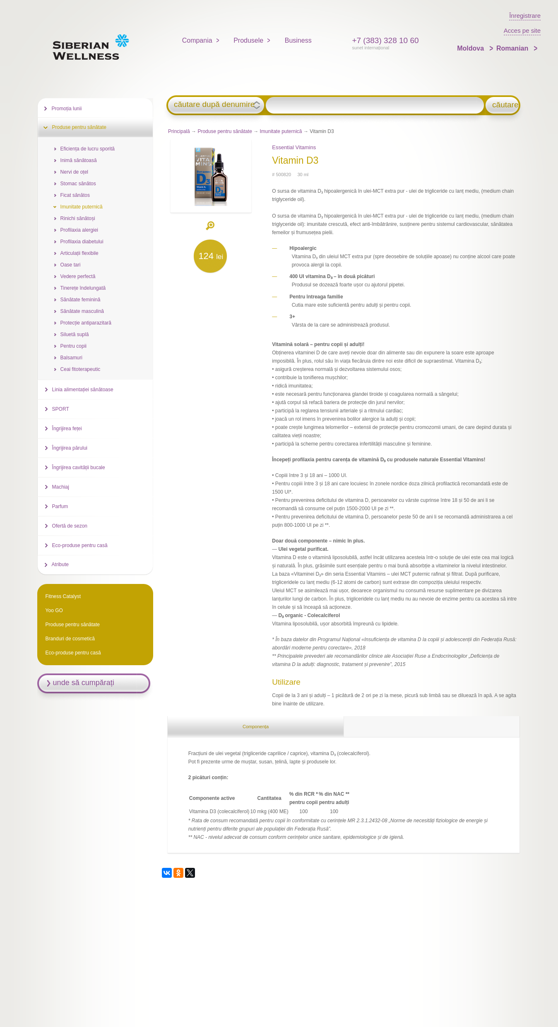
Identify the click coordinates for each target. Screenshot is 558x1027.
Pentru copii (73, 346)
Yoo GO (54, 610)
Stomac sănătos (78, 184)
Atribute (60, 564)
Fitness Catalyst (63, 596)
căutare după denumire (214, 104)
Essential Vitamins (294, 147)
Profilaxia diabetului (81, 242)
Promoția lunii (67, 108)
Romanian (513, 48)
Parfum (60, 506)
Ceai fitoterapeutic (80, 369)
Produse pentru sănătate (224, 131)
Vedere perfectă (78, 276)
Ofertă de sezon (69, 526)
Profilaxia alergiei (79, 230)
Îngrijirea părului (69, 448)
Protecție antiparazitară (85, 323)
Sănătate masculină (82, 311)
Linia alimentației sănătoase (82, 389)
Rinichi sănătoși (77, 218)
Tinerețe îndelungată (83, 288)
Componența (256, 726)
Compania (197, 40)
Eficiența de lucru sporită (87, 149)
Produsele (248, 40)
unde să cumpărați (83, 682)
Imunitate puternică (281, 131)
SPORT (60, 409)
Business (298, 40)
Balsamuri (71, 358)
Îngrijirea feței (67, 428)
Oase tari (70, 265)
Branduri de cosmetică (70, 639)
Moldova (471, 48)
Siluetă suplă (74, 334)
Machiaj (60, 487)
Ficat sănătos (75, 195)
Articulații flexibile (79, 253)
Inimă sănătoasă (78, 160)
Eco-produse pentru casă (80, 545)
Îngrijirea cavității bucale (78, 467)
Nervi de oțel (74, 172)
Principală (179, 131)
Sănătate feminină (80, 300)
